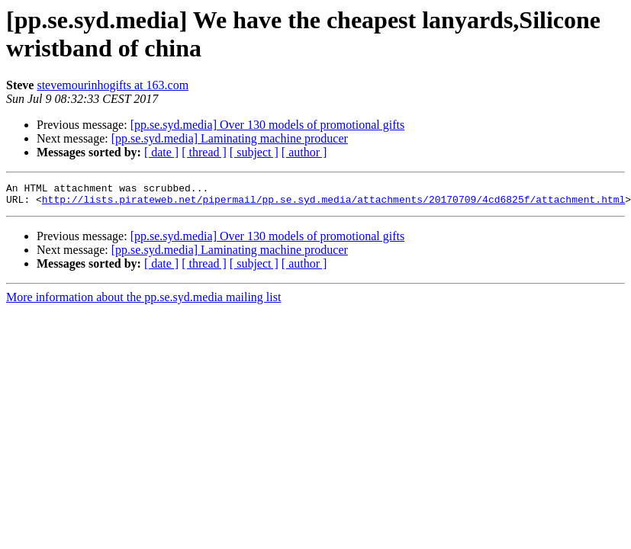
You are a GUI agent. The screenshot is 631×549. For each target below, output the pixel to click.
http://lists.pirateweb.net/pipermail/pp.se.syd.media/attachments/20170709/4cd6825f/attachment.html (333, 203)
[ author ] (304, 152)
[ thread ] (204, 152)
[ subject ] (254, 152)
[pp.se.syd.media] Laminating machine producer (229, 138)
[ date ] (161, 152)
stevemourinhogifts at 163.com (112, 85)
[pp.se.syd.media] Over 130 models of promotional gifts (267, 124)
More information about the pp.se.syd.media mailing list (143, 301)
